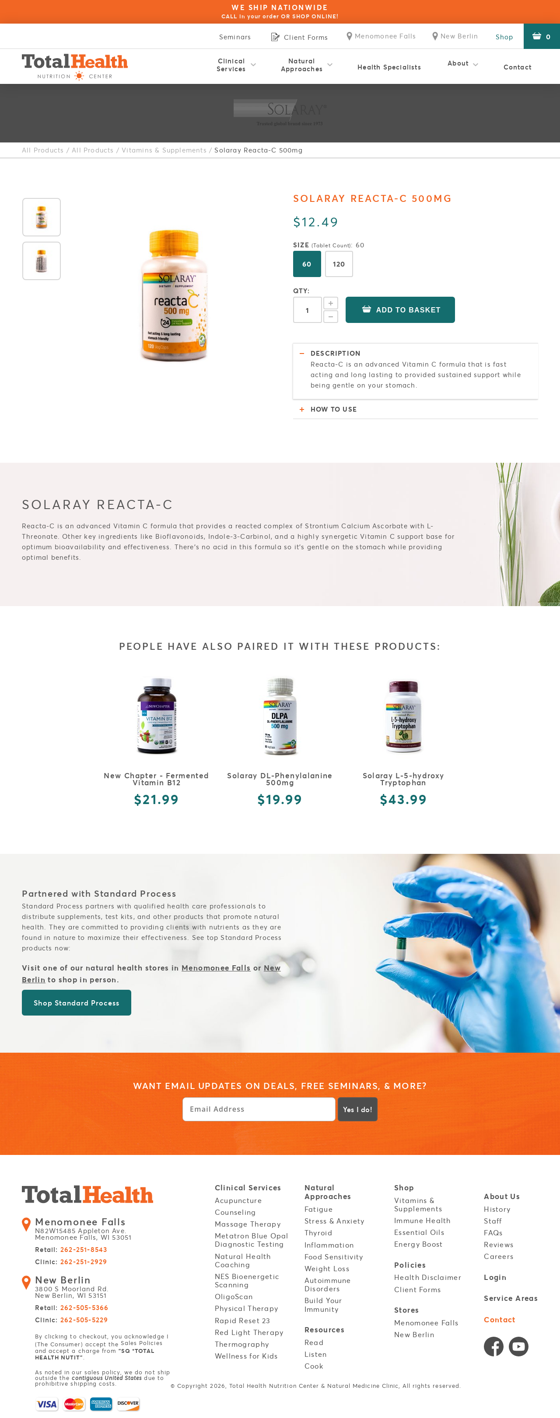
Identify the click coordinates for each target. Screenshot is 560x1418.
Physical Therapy (246, 1308)
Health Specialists (389, 66)
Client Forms (417, 1289)
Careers (499, 1256)
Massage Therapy (248, 1224)
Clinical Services (231, 64)
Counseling (235, 1212)
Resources (324, 1330)
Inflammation (329, 1244)
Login (495, 1277)
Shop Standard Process (76, 1002)
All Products (43, 150)
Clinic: (71, 1262)
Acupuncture (238, 1200)
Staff (493, 1221)
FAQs (493, 1232)
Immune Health (422, 1220)
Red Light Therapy (249, 1332)
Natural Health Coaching (243, 1260)
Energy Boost (418, 1244)
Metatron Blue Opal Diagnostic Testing (252, 1239)
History (497, 1209)
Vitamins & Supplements (164, 150)
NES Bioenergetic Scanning (247, 1280)
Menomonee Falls (216, 968)
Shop (504, 36)
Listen (315, 1353)
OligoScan (234, 1296)
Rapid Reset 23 (243, 1320)
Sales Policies (142, 1343)
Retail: (71, 1250)
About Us (502, 1196)
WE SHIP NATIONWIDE (280, 11)
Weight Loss (327, 1268)
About (458, 64)
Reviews (499, 1244)
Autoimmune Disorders (327, 1284)
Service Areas (511, 1298)
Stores (406, 1309)
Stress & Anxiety (334, 1221)
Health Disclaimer (428, 1277)
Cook (313, 1366)
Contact (518, 66)
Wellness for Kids (246, 1356)
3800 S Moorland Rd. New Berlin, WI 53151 (75, 1288)
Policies (410, 1264)
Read (314, 1342)
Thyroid (318, 1232)
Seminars (226, 36)
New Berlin (414, 1334)
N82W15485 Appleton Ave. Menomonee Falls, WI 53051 (88, 1229)
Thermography (242, 1344)
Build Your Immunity (323, 1304)
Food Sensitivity (333, 1256)
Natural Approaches (302, 64)
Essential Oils (419, 1232)
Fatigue (318, 1209)
